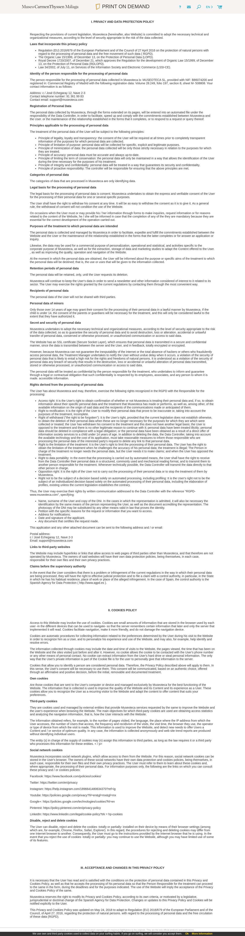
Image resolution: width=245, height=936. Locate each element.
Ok (187, 933)
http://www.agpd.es (91, 582)
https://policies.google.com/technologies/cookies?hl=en (79, 801)
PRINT (122, 6)
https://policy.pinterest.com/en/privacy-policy (72, 808)
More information (202, 933)
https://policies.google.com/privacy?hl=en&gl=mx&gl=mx (79, 795)
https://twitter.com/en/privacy (59, 782)
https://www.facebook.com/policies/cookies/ (73, 776)
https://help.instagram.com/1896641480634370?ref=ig (80, 789)
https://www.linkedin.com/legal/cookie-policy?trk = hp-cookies (83, 814)
